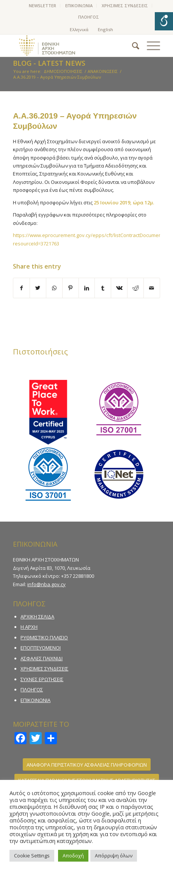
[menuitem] (42, 6)
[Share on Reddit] (135, 288)
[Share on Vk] (119, 288)
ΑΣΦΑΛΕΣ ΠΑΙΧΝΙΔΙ (41, 658)
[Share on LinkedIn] (87, 288)
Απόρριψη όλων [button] (113, 855)
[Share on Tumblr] (103, 288)
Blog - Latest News (49, 63)
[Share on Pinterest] (71, 288)
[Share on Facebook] (21, 288)
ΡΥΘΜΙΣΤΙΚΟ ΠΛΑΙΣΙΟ (44, 637)
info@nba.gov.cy (46, 584)
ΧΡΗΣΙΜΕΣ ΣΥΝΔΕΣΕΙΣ (125, 5)
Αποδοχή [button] (73, 855)
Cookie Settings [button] (32, 855)
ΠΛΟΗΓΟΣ (88, 17)
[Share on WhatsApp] (54, 288)
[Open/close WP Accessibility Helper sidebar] (164, 21)
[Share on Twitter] (38, 288)
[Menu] (149, 46)
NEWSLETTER (42, 5)
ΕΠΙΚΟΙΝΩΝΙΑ (79, 5)
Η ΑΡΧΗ (29, 626)
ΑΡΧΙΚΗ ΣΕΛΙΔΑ (37, 616)
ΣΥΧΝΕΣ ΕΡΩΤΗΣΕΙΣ (41, 679)
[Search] (131, 46)
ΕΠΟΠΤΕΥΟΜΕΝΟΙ (40, 647)
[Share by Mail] (152, 288)
